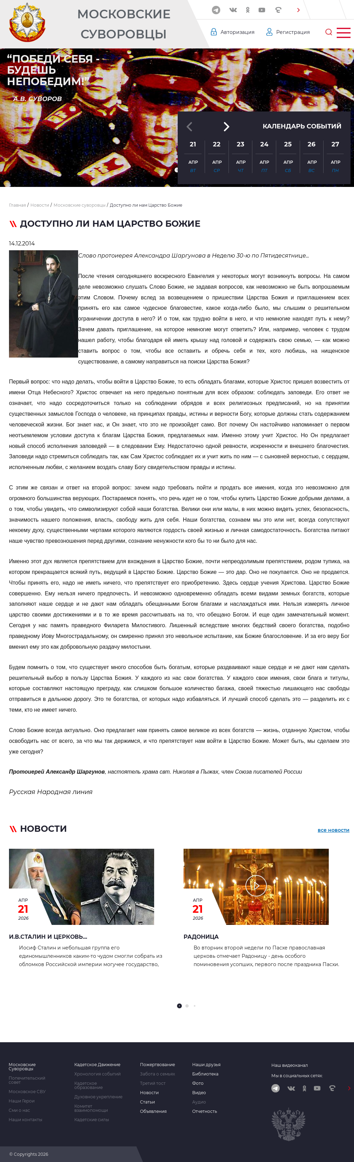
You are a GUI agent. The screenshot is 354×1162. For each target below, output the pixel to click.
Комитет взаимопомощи (91, 1108)
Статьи (147, 1102)
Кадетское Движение (97, 1065)
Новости (149, 1093)
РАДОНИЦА (201, 937)
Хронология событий (97, 1074)
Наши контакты (25, 1120)
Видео (199, 1093)
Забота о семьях (157, 1074)
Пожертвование (157, 1065)
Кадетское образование (88, 1085)
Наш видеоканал (289, 1065)
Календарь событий (302, 126)
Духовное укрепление (98, 1097)
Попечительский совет (27, 1080)
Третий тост (153, 1083)
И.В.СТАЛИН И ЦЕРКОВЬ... (48, 937)
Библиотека (205, 1074)
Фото (198, 1083)
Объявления (153, 1111)
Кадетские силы (91, 1120)
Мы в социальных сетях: (297, 1075)
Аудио (199, 1102)
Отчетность (204, 1111)
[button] (298, 10)
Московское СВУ (27, 1092)
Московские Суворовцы (123, 24)
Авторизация (237, 32)
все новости (334, 830)
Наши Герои (22, 1101)
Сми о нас (19, 1110)
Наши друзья (206, 1065)
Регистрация (293, 32)
